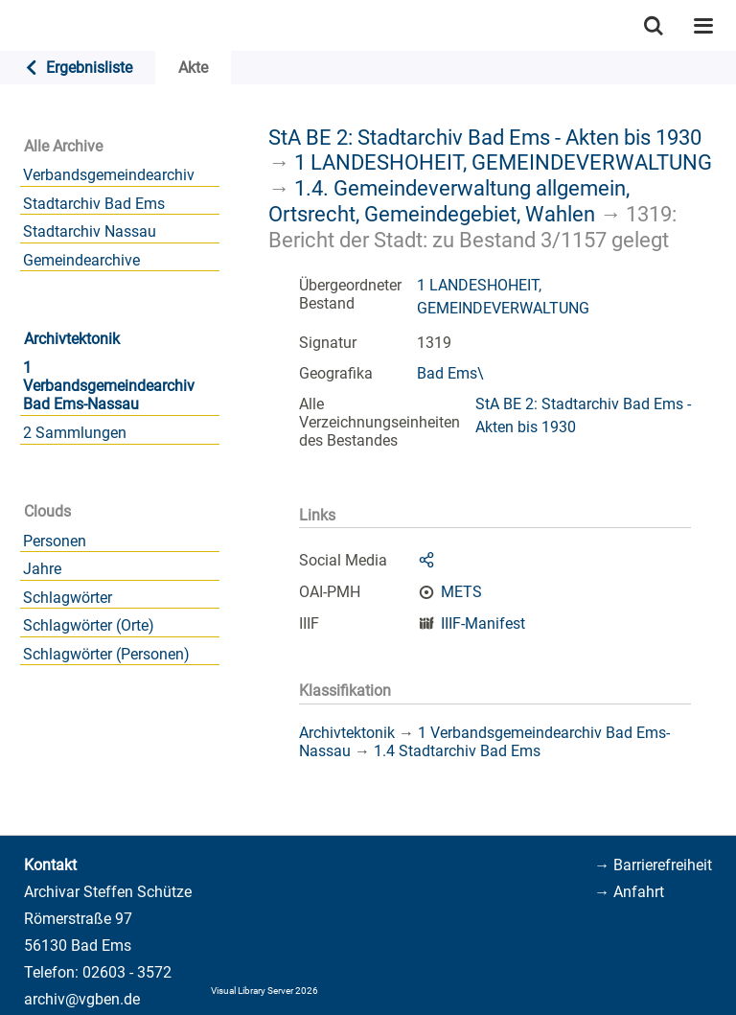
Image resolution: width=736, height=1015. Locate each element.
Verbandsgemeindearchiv (109, 175)
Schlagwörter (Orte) (88, 625)
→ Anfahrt (629, 892)
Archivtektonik (72, 339)
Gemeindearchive (81, 260)
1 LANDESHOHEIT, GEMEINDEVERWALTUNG (503, 162)
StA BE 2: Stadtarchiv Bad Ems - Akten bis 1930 (485, 137)
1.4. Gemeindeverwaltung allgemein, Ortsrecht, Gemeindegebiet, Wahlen (449, 200)
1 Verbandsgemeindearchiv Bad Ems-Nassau (109, 385)
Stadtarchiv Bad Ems (94, 204)
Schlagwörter (67, 597)
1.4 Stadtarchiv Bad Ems (457, 751)
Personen (54, 541)
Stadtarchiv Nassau (89, 231)
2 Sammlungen (74, 433)
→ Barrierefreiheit (653, 865)
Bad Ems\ (450, 373)
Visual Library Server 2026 (264, 990)
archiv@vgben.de (82, 999)
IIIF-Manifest (483, 623)
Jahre (42, 569)
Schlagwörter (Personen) (106, 654)
